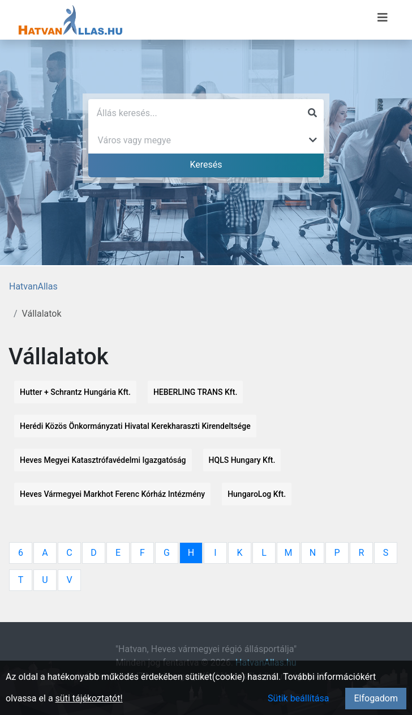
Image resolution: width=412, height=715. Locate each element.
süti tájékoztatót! (89, 698)
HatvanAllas (33, 286)
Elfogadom (376, 698)
